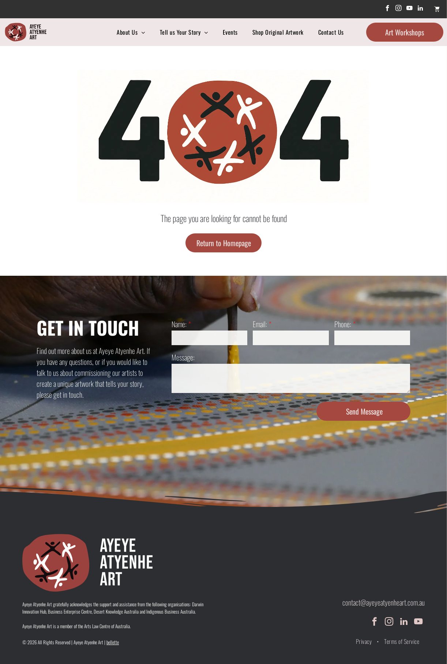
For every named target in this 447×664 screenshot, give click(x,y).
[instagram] (398, 9)
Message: (183, 357)
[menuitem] (130, 32)
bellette (112, 642)
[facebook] (387, 9)
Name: (179, 323)
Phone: (342, 323)
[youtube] (409, 9)
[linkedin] (420, 9)
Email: (260, 323)
